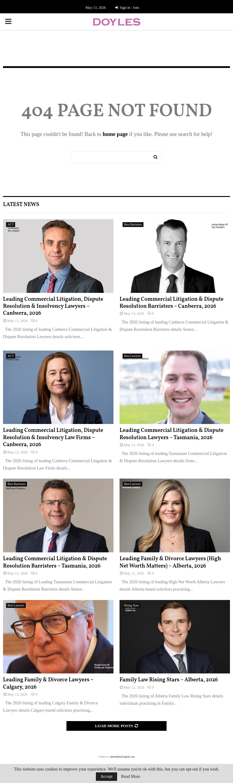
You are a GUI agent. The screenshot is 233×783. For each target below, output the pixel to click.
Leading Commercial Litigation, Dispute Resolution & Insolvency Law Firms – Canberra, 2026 (53, 438)
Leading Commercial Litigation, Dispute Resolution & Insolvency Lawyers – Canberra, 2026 (53, 306)
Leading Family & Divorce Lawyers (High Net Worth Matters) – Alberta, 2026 (170, 562)
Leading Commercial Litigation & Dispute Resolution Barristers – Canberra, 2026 (172, 303)
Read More (130, 777)
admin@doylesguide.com (122, 756)
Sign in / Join (127, 7)
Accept (106, 776)
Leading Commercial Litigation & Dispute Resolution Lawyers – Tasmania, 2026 (172, 434)
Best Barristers (133, 224)
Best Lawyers (132, 356)
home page (115, 134)
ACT (11, 224)
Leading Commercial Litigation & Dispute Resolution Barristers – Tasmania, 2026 (55, 562)
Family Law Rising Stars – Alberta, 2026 (169, 680)
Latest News (21, 204)
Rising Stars (131, 605)
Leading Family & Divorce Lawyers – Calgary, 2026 (48, 683)
